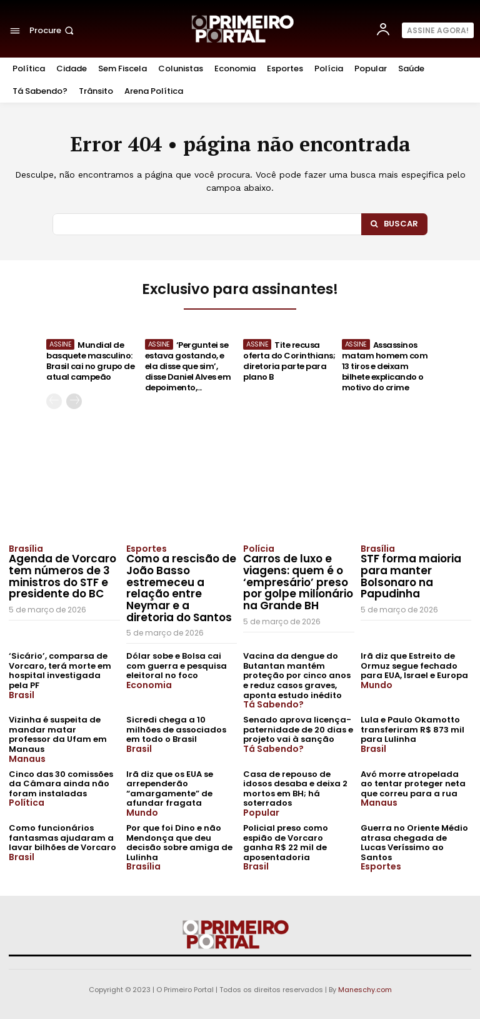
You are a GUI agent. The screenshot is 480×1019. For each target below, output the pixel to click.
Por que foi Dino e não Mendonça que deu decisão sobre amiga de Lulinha (179, 842)
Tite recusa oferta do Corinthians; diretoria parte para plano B (289, 361)
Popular (261, 812)
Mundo (376, 685)
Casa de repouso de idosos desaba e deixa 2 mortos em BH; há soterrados (295, 788)
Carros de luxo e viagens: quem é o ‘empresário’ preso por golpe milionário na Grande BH (298, 582)
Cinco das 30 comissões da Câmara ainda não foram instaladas (61, 783)
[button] (52, 30)
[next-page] (74, 401)
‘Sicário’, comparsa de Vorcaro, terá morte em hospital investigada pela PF (60, 670)
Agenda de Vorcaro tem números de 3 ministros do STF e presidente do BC (62, 576)
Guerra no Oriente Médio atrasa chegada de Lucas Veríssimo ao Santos (414, 842)
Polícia (258, 548)
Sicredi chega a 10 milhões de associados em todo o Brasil (176, 729)
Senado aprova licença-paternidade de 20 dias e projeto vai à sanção (298, 729)
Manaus (27, 758)
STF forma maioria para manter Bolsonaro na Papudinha (411, 576)
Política (26, 802)
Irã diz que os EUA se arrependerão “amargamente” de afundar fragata (169, 788)
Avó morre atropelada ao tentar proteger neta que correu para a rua (413, 783)
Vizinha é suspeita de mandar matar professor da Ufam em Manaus (58, 734)
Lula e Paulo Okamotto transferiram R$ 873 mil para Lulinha (412, 729)
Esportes (146, 548)
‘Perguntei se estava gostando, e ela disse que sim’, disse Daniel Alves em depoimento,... (188, 366)
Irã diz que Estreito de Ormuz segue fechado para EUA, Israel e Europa (414, 665)
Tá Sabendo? (273, 704)
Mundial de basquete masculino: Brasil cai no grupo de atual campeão (90, 361)
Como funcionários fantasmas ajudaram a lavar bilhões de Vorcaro (62, 837)
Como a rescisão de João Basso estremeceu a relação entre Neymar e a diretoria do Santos (181, 587)
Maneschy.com (365, 990)
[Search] (394, 224)
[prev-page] (54, 401)
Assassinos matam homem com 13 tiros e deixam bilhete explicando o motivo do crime (385, 366)
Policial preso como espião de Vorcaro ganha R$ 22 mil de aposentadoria (285, 842)
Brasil (21, 695)
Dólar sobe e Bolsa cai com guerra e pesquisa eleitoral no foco (176, 665)
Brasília (26, 548)
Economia (149, 685)
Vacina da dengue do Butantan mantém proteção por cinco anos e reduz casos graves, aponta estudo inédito (297, 675)
